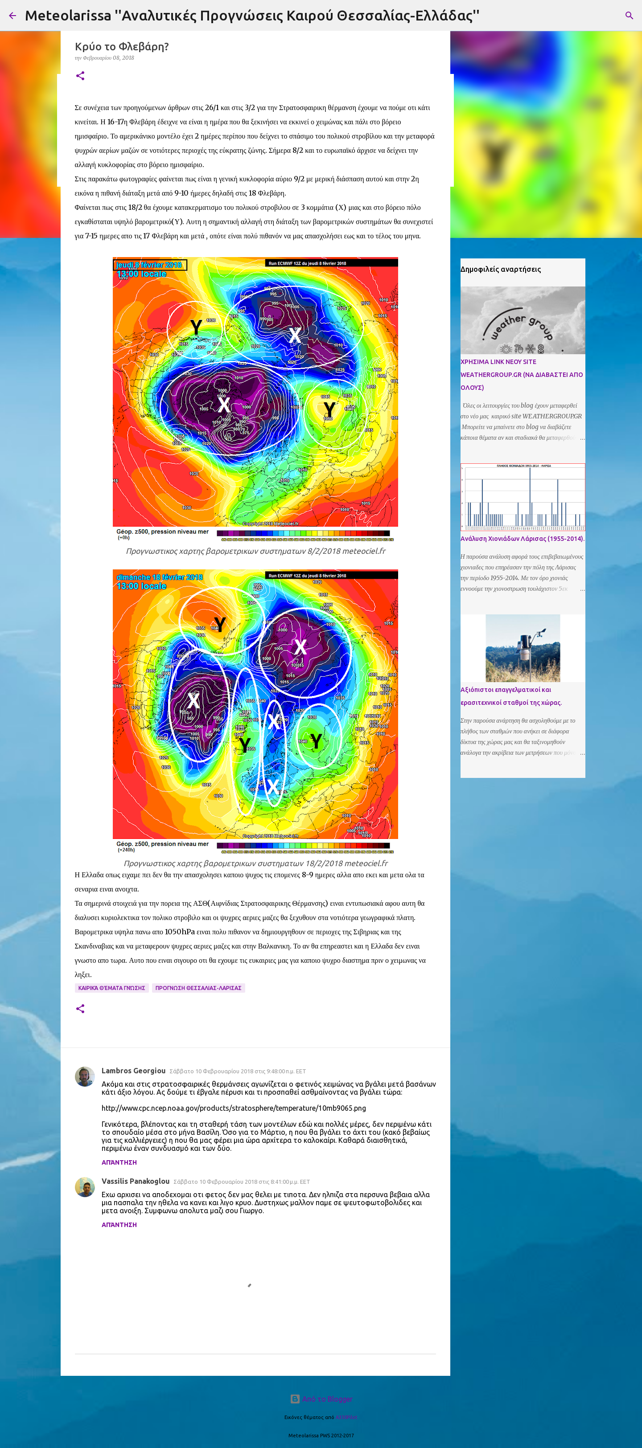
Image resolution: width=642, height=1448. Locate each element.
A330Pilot (347, 1417)
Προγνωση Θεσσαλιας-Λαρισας (199, 988)
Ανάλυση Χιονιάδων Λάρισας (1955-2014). (522, 538)
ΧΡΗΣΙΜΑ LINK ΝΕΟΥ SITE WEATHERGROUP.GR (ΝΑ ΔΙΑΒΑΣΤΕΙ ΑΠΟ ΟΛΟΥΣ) (522, 374)
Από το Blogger (321, 1399)
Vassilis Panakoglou (136, 1181)
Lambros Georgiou (134, 1071)
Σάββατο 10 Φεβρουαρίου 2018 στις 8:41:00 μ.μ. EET (241, 1181)
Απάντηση (119, 1162)
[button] (80, 76)
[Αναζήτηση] (629, 15)
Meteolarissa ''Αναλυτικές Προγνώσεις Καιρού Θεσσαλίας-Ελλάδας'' (252, 15)
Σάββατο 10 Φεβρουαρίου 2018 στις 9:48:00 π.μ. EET (237, 1071)
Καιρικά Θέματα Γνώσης (111, 988)
